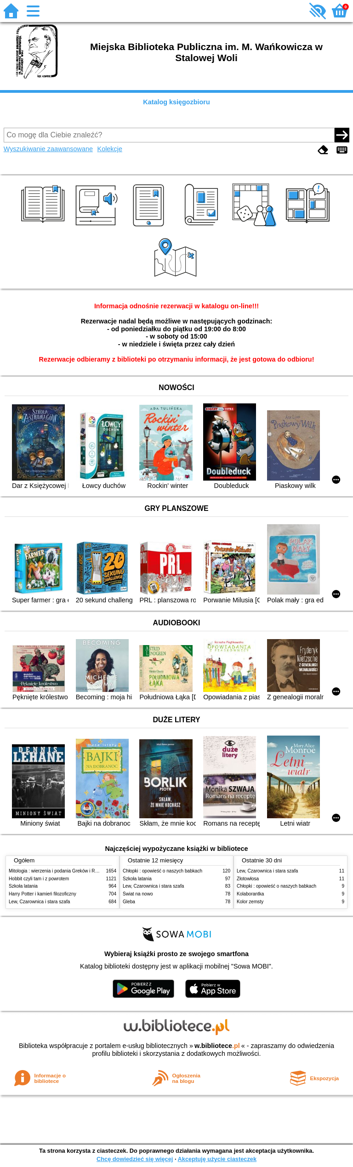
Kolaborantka (250, 893)
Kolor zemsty (250, 901)
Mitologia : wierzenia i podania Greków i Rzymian (59, 870)
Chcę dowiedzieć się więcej (135, 1159)
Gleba (129, 901)
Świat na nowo (138, 893)
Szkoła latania (23, 886)
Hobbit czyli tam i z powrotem (39, 878)
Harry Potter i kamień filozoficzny (42, 893)
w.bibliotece (217, 1045)
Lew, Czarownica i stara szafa (39, 901)
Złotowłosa (248, 878)
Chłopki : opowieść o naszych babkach (162, 870)
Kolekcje (109, 149)
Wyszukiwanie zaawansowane (48, 149)
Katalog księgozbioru (176, 102)
